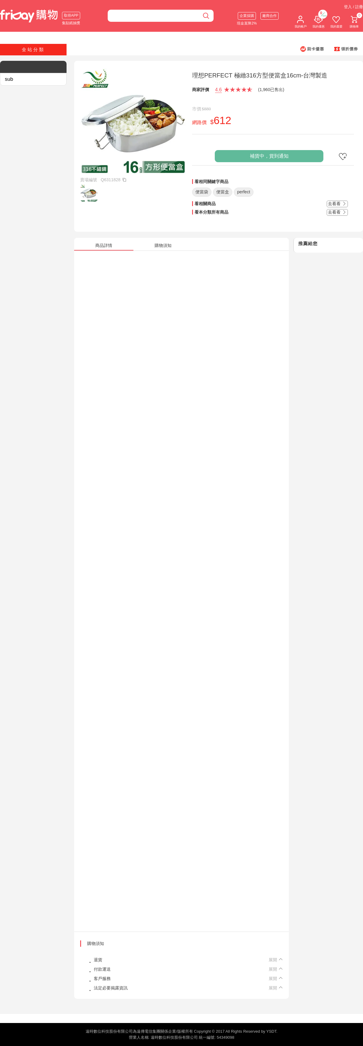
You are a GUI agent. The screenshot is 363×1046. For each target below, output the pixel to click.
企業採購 (247, 16)
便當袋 (201, 191)
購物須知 (95, 943)
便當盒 (222, 191)
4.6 (218, 89)
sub (9, 79)
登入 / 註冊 (353, 7)
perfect (243, 191)
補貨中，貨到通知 (269, 156)
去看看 (337, 203)
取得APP (71, 15)
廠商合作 (269, 16)
